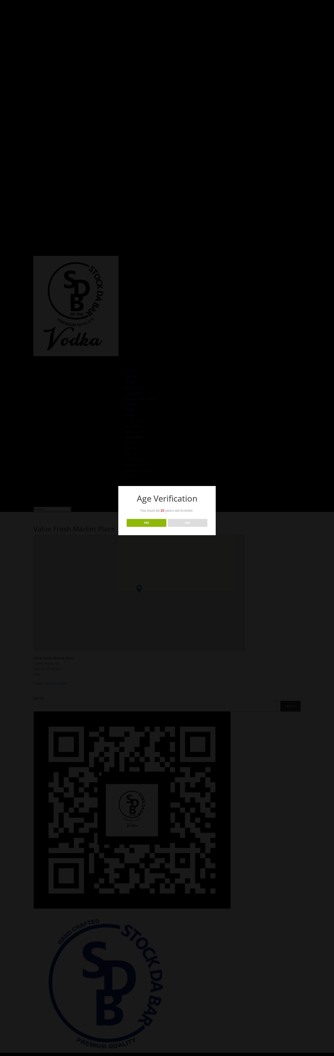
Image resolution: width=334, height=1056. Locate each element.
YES (146, 523)
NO (187, 523)
